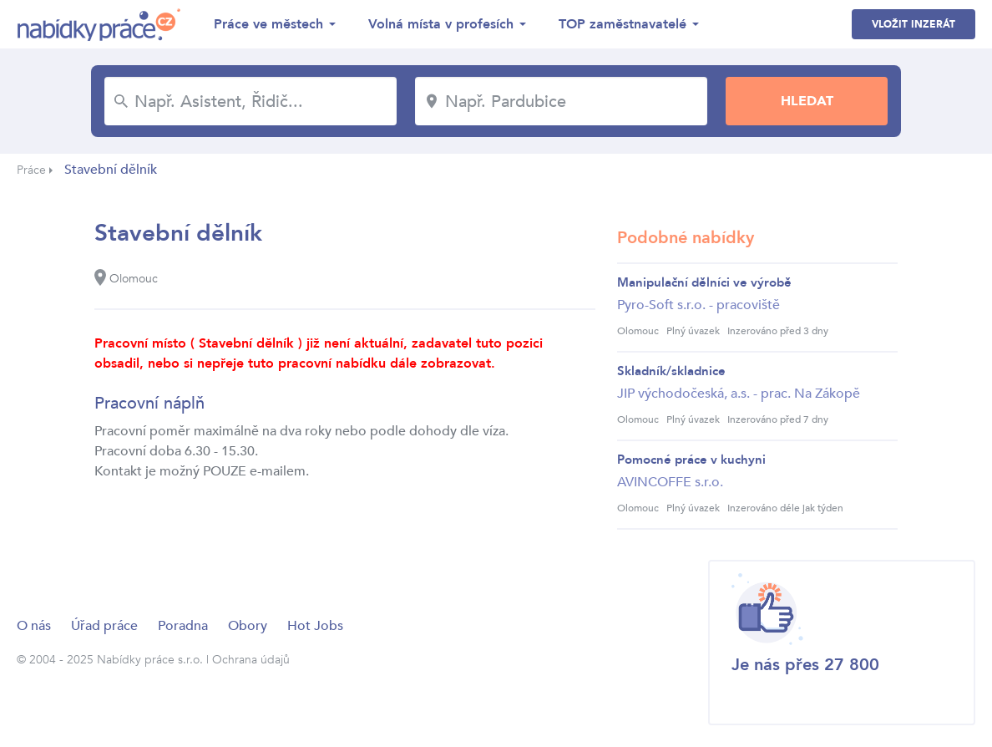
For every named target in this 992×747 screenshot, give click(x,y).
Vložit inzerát (913, 24)
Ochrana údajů (251, 660)
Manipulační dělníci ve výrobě (704, 282)
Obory (247, 626)
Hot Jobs (315, 626)
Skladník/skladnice (671, 371)
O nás (34, 626)
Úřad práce (104, 626)
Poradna (183, 626)
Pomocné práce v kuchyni (691, 459)
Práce (31, 170)
